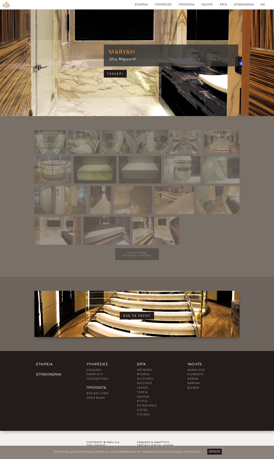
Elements (196, 374)
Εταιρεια (141, 4)
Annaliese (196, 370)
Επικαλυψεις (147, 405)
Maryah (122, 52)
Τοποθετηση (97, 379)
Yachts (207, 4)
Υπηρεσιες (163, 4)
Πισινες (143, 414)
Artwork (144, 370)
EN (263, 4)
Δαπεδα (143, 396)
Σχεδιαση (94, 370)
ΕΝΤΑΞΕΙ (214, 451)
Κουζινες (144, 383)
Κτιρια (142, 401)
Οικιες (142, 410)
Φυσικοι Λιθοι (97, 393)
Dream (193, 379)
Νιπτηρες (145, 379)
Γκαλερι (115, 74)
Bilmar (193, 388)
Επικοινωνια (244, 4)
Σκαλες (143, 388)
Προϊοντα (186, 4)
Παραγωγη (94, 374)
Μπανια (143, 374)
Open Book (95, 398)
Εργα (223, 4)
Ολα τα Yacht (137, 316)
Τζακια (142, 392)
